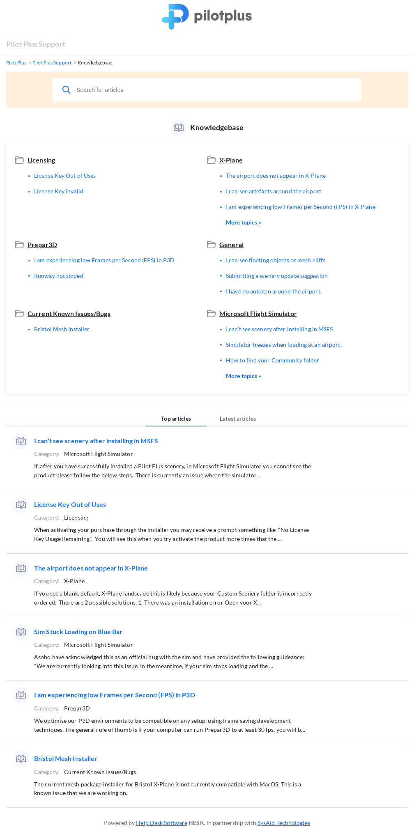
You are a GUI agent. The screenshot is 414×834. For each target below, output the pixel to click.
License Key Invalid (58, 191)
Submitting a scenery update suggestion (277, 275)
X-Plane (231, 160)
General (231, 244)
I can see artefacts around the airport (273, 191)
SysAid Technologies (284, 822)
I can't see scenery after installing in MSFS (279, 328)
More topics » (243, 222)
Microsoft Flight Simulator (258, 313)
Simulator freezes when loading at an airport (283, 344)
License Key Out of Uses (65, 175)
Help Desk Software (161, 822)
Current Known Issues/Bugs (69, 313)
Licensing (41, 160)
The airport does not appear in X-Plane (276, 175)
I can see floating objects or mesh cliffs (275, 260)
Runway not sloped (58, 275)
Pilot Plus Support (35, 43)
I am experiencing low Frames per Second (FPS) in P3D (104, 260)
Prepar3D (42, 244)
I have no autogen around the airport (273, 291)
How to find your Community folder (272, 360)
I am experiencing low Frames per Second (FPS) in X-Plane (300, 206)
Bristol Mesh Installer (62, 328)
